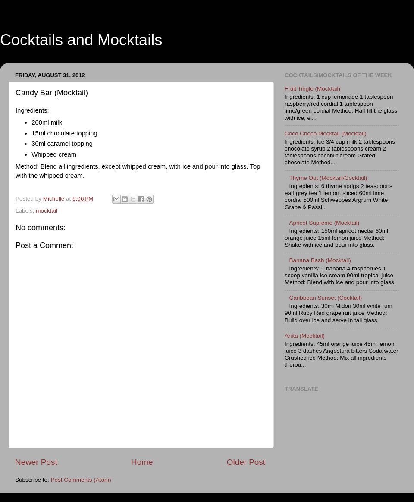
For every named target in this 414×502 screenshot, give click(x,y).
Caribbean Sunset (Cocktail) (325, 298)
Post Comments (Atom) (81, 480)
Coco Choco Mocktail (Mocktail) (326, 133)
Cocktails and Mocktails (81, 40)
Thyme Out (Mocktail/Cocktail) (328, 178)
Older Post (246, 462)
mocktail (46, 210)
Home (142, 462)
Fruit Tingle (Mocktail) (312, 88)
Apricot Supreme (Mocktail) (324, 223)
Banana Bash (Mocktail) (320, 260)
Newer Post (36, 462)
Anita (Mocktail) (305, 336)
